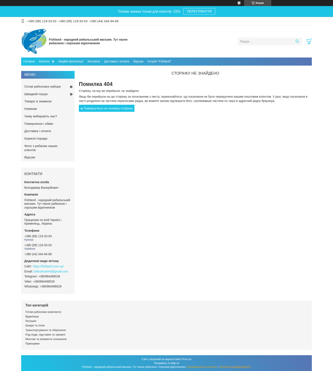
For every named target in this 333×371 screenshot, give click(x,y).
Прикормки (32, 343)
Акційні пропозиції (70, 61)
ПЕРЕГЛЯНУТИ (199, 11)
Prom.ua (186, 359)
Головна (29, 61)
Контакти (94, 61)
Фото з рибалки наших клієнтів (40, 148)
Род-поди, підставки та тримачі (45, 334)
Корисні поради (35, 138)
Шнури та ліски (35, 325)
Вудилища (32, 316)
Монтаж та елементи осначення (45, 339)
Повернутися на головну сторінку (108, 108)
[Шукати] (297, 41)
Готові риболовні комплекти (43, 312)
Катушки (30, 320)
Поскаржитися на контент (202, 366)
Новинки (30, 108)
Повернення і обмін (38, 123)
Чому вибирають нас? (40, 116)
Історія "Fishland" (159, 61)
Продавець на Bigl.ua (166, 363)
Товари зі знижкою (38, 101)
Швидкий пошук (36, 94)
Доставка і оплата (116, 61)
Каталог (44, 61)
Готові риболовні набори (42, 86)
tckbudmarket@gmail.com (51, 271)
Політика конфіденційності (235, 366)
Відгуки (138, 61)
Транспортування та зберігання (45, 330)
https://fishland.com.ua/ (48, 266)
